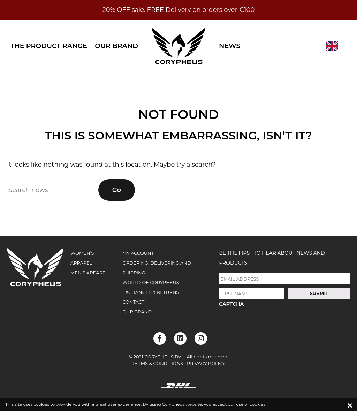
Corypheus (178, 46)
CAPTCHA (231, 304)
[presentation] (272, 325)
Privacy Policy (206, 363)
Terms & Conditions (157, 363)
